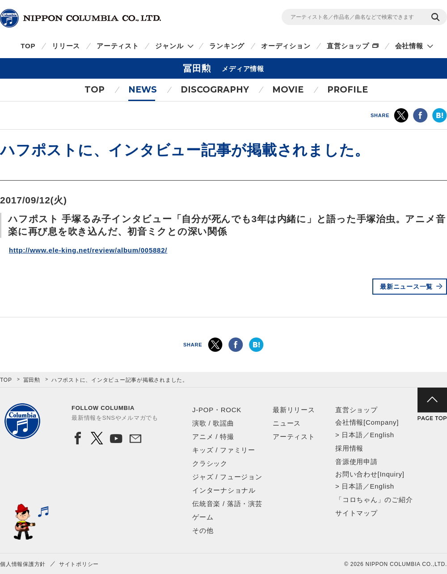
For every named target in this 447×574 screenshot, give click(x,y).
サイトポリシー (79, 564)
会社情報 (409, 46)
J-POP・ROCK (216, 410)
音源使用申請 (356, 461)
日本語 (352, 435)
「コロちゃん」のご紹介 (374, 499)
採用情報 (349, 448)
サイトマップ (356, 513)
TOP (28, 46)
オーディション (285, 46)
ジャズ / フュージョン (227, 477)
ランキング (227, 46)
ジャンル (169, 46)
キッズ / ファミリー (223, 450)
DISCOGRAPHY (215, 89)
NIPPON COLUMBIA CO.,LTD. (80, 18)
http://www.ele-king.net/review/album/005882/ (88, 250)
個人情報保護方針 (23, 564)
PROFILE (347, 89)
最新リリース (294, 410)
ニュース (287, 423)
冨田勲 (31, 380)
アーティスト (118, 46)
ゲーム (202, 517)
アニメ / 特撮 (213, 436)
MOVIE (288, 89)
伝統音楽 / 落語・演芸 (227, 503)
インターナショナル (224, 490)
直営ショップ (348, 46)
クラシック (210, 463)
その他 (202, 530)
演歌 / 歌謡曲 (213, 423)
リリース (66, 46)
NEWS (142, 89)
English (382, 435)
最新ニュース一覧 (406, 286)
